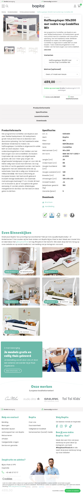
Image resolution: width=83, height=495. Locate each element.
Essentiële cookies (58, 491)
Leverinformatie (41, 116)
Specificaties (41, 112)
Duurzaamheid (35, 425)
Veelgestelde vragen (10, 442)
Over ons (32, 422)
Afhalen (5, 439)
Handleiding (48, 206)
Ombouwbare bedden (27, 12)
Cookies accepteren (72, 491)
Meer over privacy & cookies (17, 486)
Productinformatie (41, 108)
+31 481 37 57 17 (12, 472)
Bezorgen (5, 425)
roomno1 (24, 302)
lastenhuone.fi (26, 272)
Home (4, 12)
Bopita (46, 17)
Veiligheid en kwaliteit (37, 429)
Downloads (41, 120)
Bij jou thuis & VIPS (9, 464)
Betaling (5, 422)
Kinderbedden (13, 12)
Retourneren (7, 435)
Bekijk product (12, 272)
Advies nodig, (52, 97)
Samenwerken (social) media (41, 432)
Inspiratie (5, 468)
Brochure (47, 202)
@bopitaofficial (22, 242)
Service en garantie (9, 445)
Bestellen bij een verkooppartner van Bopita (13, 430)
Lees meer (47, 49)
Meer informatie (13, 371)
